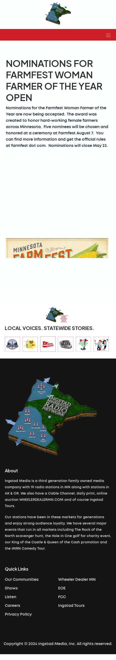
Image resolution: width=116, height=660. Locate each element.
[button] (108, 34)
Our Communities (22, 579)
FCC (62, 597)
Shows (11, 588)
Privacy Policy (18, 614)
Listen (10, 597)
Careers (12, 606)
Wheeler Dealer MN (77, 579)
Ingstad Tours (71, 606)
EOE (62, 588)
